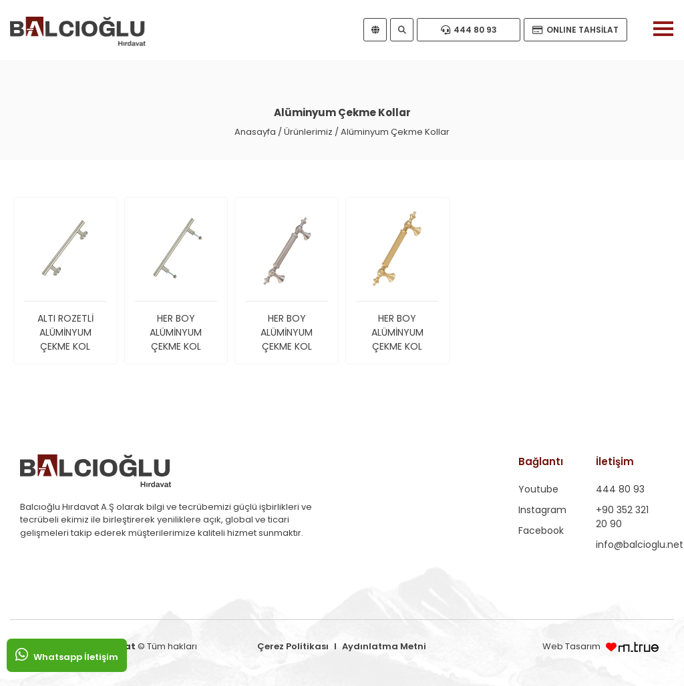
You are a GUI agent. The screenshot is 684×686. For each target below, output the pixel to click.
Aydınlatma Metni (384, 646)
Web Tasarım (572, 646)
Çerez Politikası (293, 646)
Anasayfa (255, 131)
